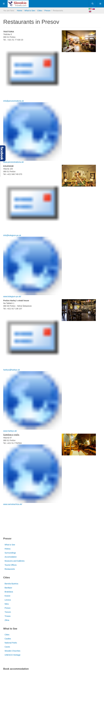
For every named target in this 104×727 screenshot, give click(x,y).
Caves (7, 647)
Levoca (8, 600)
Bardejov (8, 588)
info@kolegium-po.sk (12, 235)
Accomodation (11, 557)
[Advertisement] (35, 522)
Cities (39, 10)
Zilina (7, 620)
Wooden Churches (12, 651)
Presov (47, 10)
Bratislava (9, 592)
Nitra (7, 604)
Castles (8, 639)
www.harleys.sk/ (10, 431)
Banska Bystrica (11, 584)
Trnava (7, 616)
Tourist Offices (11, 565)
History (8, 549)
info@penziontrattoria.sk (13, 101)
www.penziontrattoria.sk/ (13, 162)
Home (19, 10)
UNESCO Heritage (12, 655)
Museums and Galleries (15, 561)
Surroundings (10, 553)
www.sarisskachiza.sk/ (12, 504)
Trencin (8, 612)
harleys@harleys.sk (11, 370)
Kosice (7, 596)
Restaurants (10, 569)
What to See (29, 10)
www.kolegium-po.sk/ (12, 296)
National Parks (11, 643)
